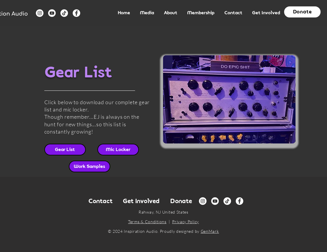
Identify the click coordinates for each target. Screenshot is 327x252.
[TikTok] (64, 13)
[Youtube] (52, 13)
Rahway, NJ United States (163, 212)
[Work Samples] (89, 166)
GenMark (210, 231)
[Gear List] (65, 149)
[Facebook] (76, 13)
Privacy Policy (185, 221)
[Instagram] (39, 13)
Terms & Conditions (147, 221)
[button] (148, 13)
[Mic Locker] (118, 149)
